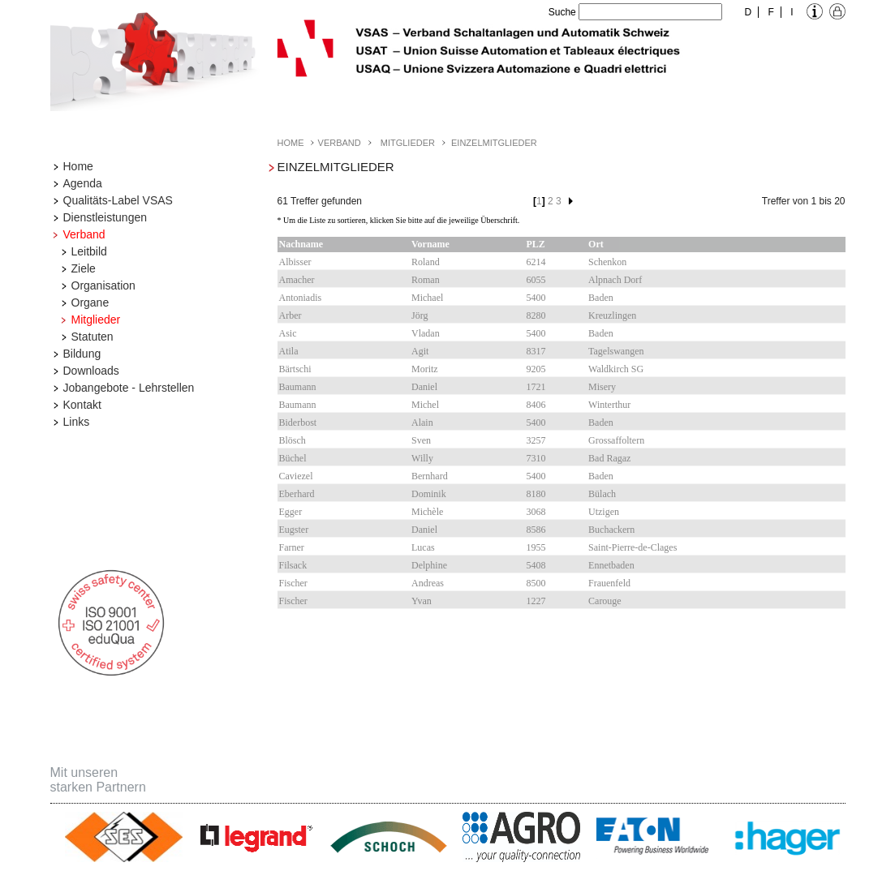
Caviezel (296, 476)
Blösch (292, 440)
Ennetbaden (611, 565)
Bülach (602, 494)
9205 (536, 369)
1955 (536, 547)
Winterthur (609, 404)
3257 (536, 440)
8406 (536, 404)
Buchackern (611, 529)
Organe (90, 302)
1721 (536, 387)
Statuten (92, 336)
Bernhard (429, 476)
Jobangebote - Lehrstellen (129, 387)
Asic (288, 333)
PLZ (536, 244)
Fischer (293, 583)
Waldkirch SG (615, 369)
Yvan (421, 601)
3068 (536, 511)
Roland (425, 262)
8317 (536, 351)
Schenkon (607, 262)
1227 (536, 601)
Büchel (293, 458)
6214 (536, 262)
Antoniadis (300, 297)
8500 (536, 583)
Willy (422, 458)
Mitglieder (96, 319)
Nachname (301, 244)
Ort (596, 244)
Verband (84, 234)
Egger (291, 511)
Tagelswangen (615, 351)
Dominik (428, 494)
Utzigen (603, 511)
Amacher (297, 279)
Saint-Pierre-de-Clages (632, 547)
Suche (562, 12)
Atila (289, 351)
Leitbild (89, 251)
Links (76, 421)
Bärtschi (295, 369)
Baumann (297, 387)
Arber (290, 315)
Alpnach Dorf (615, 279)
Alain (422, 422)
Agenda (82, 183)
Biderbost (298, 422)
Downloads (91, 370)
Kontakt (82, 404)
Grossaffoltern (616, 440)
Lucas (423, 547)
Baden (600, 297)
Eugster (294, 529)
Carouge (605, 601)
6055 (536, 279)
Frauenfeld (609, 583)
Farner (291, 547)
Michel (425, 404)
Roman (425, 279)
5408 (536, 565)
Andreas (427, 583)
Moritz (424, 369)
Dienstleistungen (105, 217)
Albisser (295, 262)
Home (78, 166)
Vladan (425, 333)
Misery (602, 387)
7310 (536, 458)
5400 (536, 297)
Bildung (82, 353)
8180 (536, 494)
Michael (427, 297)
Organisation (103, 285)
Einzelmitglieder (494, 143)
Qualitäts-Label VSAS (118, 200)
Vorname (430, 244)
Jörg (419, 315)
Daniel (424, 387)
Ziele (83, 268)
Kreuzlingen (612, 315)
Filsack (293, 565)
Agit (419, 351)
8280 (536, 315)
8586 (536, 529)
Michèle (427, 511)
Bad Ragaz (609, 458)
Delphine (429, 565)
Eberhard (297, 494)
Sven (421, 440)
